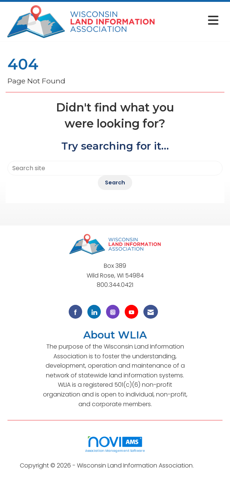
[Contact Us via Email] (150, 312)
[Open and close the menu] (189, 20)
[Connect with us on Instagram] (112, 312)
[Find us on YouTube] (131, 312)
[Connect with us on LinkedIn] (94, 312)
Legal (203, 465)
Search (115, 182)
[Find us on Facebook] (75, 312)
